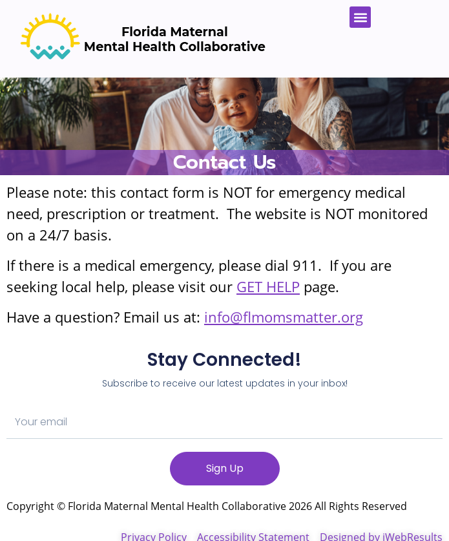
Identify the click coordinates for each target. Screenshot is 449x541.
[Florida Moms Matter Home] (140, 38)
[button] (360, 17)
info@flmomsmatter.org (283, 316)
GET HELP (268, 286)
